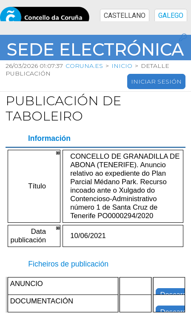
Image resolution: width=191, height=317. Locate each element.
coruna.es (84, 66)
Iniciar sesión (156, 81)
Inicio (121, 66)
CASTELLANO (124, 16)
